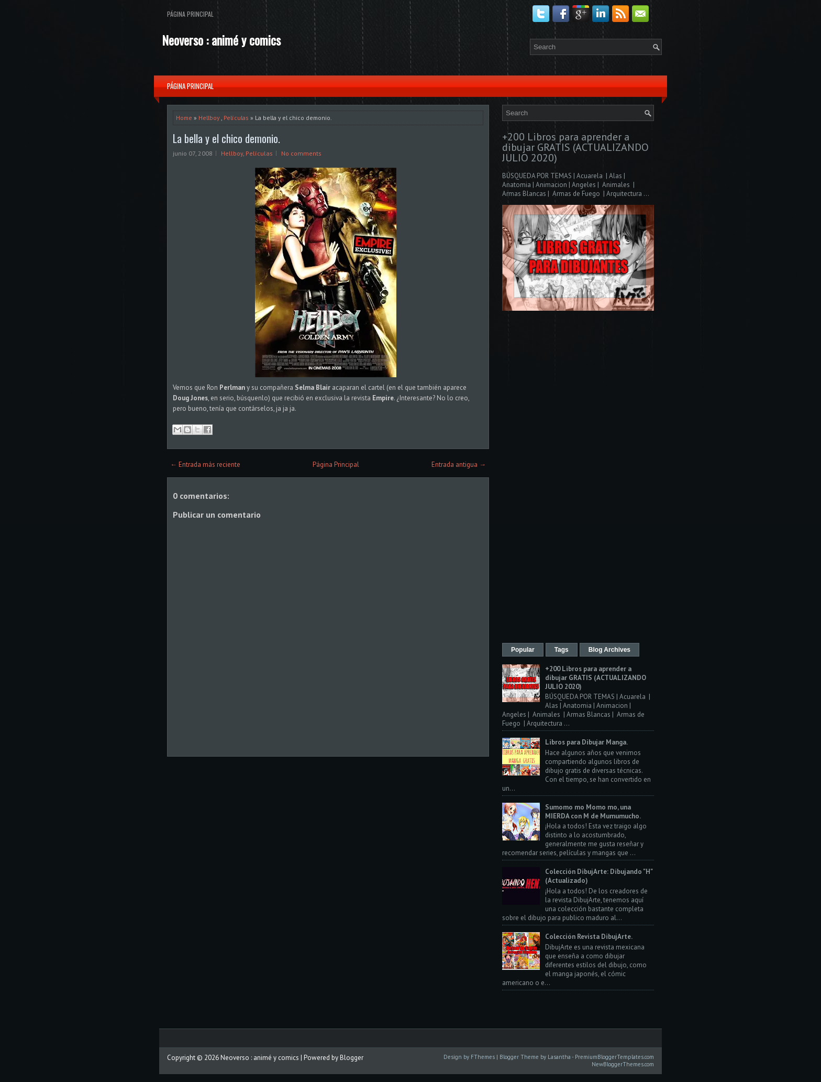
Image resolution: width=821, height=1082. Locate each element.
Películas (236, 118)
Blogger (351, 1057)
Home (184, 118)
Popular (523, 649)
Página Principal (190, 13)
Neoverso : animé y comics (221, 39)
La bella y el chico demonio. (226, 138)
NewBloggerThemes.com (623, 1064)
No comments (301, 153)
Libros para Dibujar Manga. (586, 742)
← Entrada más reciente (205, 464)
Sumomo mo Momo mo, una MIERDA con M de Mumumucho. (593, 812)
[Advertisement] (578, 478)
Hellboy (208, 118)
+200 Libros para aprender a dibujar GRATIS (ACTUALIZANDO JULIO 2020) (575, 147)
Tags (561, 649)
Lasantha (559, 1057)
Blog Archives (609, 649)
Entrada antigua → (458, 464)
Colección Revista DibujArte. (589, 936)
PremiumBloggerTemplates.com (614, 1057)
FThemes (483, 1057)
